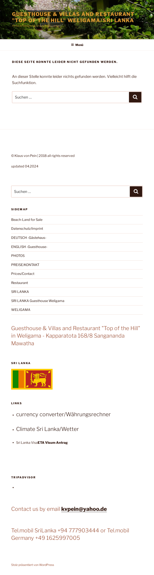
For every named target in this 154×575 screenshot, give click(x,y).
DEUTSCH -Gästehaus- (28, 238)
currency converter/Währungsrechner (63, 414)
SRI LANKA (20, 292)
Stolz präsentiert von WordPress (32, 565)
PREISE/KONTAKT (25, 265)
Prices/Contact (22, 274)
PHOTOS (18, 256)
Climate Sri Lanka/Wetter (47, 429)
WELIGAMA (20, 310)
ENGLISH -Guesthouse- (29, 247)
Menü (77, 45)
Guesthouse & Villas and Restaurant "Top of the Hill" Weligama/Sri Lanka (73, 17)
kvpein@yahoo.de (84, 509)
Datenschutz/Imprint (27, 229)
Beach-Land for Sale (26, 220)
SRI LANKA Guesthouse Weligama (37, 301)
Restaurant (19, 283)
